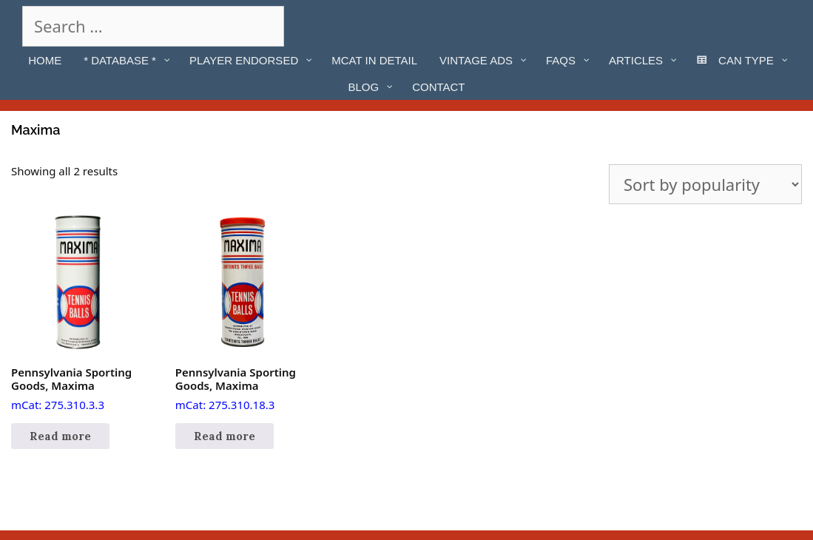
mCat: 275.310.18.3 (242, 313)
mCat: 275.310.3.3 (78, 313)
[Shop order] (705, 184)
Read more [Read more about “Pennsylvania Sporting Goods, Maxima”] (60, 436)
